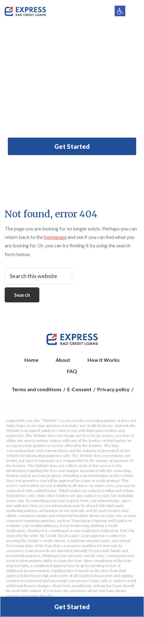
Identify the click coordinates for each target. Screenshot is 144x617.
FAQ (72, 371)
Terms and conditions (37, 389)
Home (31, 360)
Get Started (72, 146)
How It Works (103, 360)
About (63, 360)
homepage (55, 237)
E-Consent (79, 389)
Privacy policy (113, 389)
